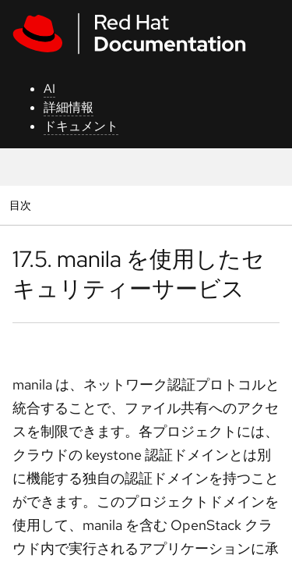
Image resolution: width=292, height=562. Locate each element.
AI (49, 88)
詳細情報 (68, 107)
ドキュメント (81, 126)
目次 (22, 204)
